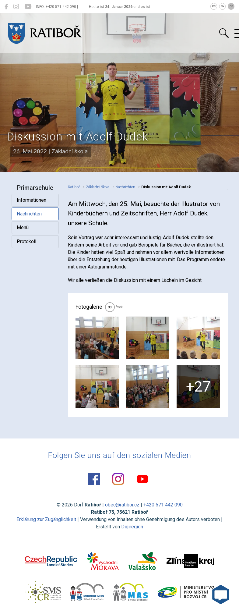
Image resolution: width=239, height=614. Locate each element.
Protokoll (26, 241)
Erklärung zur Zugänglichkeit (46, 519)
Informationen (31, 200)
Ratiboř (74, 187)
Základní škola (97, 187)
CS (214, 6)
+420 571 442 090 (163, 505)
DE (231, 6)
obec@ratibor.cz (122, 505)
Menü (23, 227)
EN (222, 6)
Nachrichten (29, 214)
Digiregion (132, 527)
